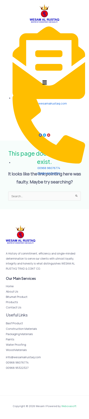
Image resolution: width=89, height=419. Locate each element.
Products (12, 302)
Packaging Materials (19, 334)
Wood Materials (16, 350)
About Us (12, 291)
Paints (10, 339)
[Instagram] (19, 375)
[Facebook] (8, 375)
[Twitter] (13, 375)
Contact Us (13, 307)
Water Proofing (16, 344)
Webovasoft (68, 406)
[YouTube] (24, 375)
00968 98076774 (17, 362)
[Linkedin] (29, 375)
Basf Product (14, 323)
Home (10, 286)
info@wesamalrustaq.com (23, 357)
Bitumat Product (16, 297)
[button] (44, 83)
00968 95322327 (17, 368)
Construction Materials (21, 329)
